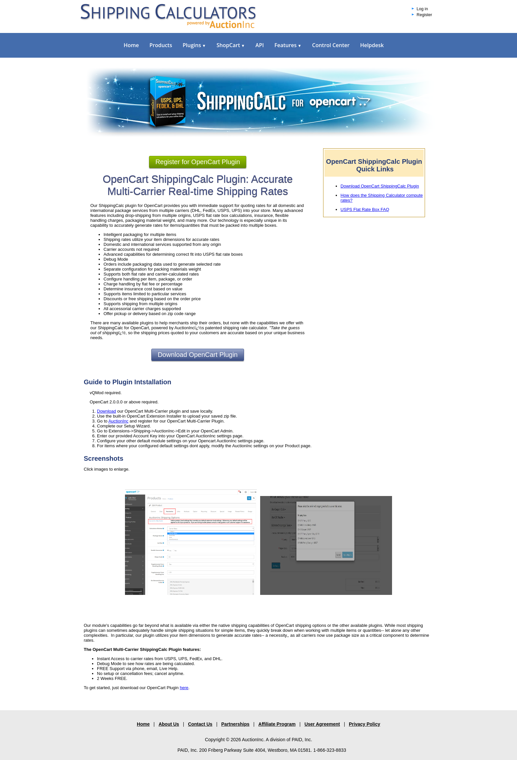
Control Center (331, 45)
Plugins (194, 45)
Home (131, 45)
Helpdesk (372, 45)
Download (106, 411)
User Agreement (322, 724)
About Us (169, 724)
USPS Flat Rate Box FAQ (365, 209)
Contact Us (200, 724)
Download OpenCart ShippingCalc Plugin (380, 186)
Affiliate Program (277, 724)
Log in (422, 9)
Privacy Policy (364, 724)
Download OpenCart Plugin (197, 354)
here (184, 687)
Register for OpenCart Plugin (197, 161)
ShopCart (231, 45)
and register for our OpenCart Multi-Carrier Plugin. (176, 421)
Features (287, 45)
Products (160, 45)
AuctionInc (118, 421)
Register (424, 15)
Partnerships (235, 724)
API (260, 45)
